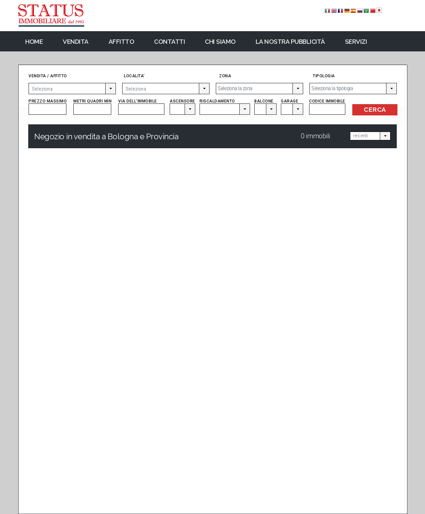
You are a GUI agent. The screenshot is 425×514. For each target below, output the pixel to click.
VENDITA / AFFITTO (48, 76)
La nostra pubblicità (290, 41)
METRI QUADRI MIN (92, 103)
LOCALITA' (134, 76)
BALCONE (265, 103)
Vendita (76, 41)
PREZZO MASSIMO (48, 103)
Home (34, 41)
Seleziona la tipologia (332, 88)
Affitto (121, 41)
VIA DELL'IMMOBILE (141, 103)
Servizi (356, 41)
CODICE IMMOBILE (327, 103)
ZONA (225, 76)
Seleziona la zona (235, 88)
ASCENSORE (182, 103)
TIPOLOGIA (324, 76)
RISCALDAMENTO (224, 103)
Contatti (169, 41)
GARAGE (292, 103)
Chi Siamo (220, 41)
